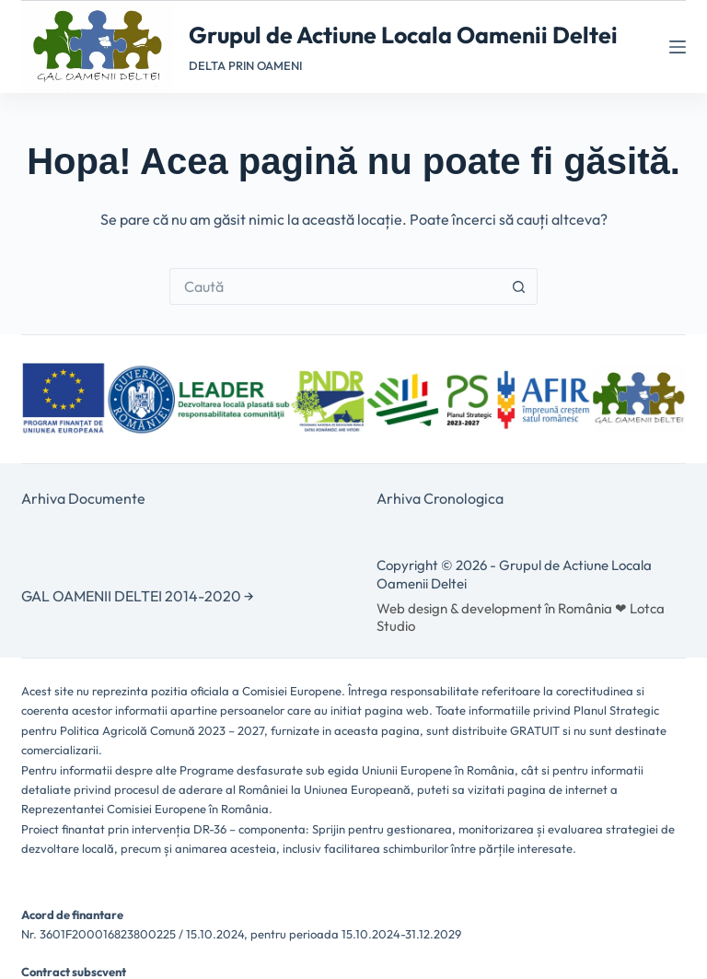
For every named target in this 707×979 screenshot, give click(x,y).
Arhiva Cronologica (440, 498)
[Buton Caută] (519, 286)
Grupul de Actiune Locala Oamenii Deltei (403, 35)
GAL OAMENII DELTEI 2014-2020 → (137, 596)
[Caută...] (335, 286)
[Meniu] (677, 47)
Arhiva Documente (83, 498)
